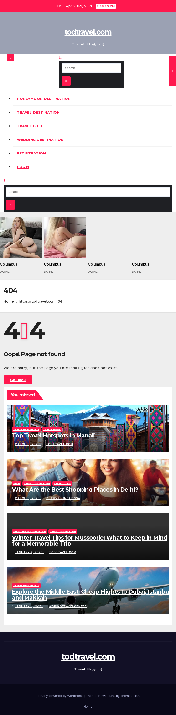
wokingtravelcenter (67, 606)
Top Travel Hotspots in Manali (53, 435)
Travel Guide (31, 126)
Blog (16, 483)
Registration (31, 153)
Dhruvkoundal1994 (62, 498)
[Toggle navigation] (172, 71)
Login (23, 167)
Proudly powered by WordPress (60, 696)
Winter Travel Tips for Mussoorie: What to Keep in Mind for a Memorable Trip (89, 540)
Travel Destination (38, 112)
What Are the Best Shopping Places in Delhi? (75, 489)
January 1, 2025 (29, 606)
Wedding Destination (40, 140)
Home (9, 301)
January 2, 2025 (29, 552)
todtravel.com (88, 32)
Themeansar (129, 696)
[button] (60, 57)
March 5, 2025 (28, 444)
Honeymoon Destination (44, 99)
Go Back (18, 379)
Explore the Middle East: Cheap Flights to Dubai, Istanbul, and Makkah (92, 594)
